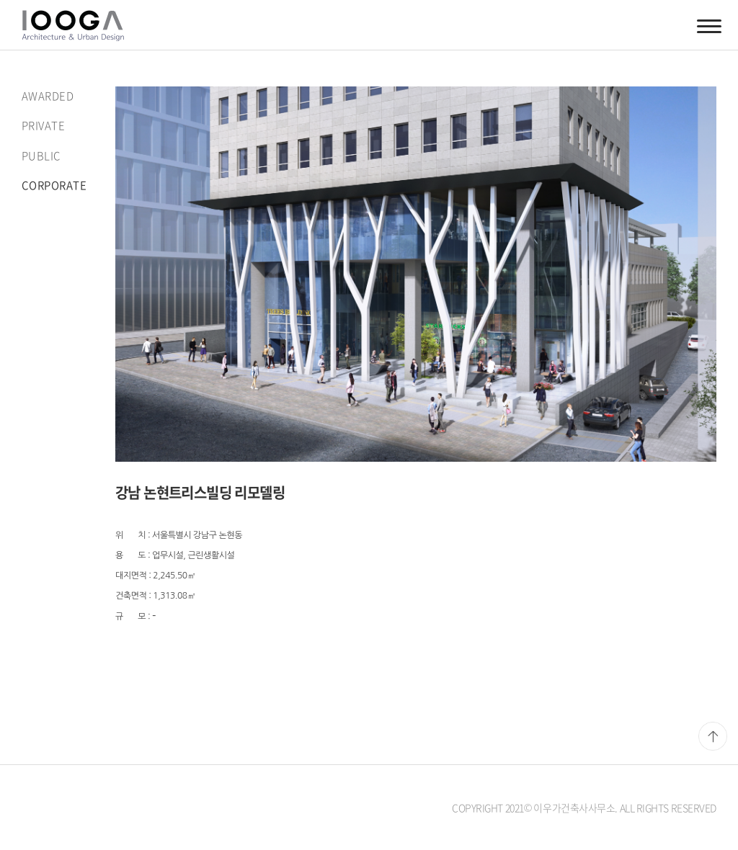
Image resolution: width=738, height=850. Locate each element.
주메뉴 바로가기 (0, 0)
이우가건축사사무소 (73, 25)
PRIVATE (43, 125)
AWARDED (48, 96)
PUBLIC (41, 156)
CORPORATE (54, 185)
